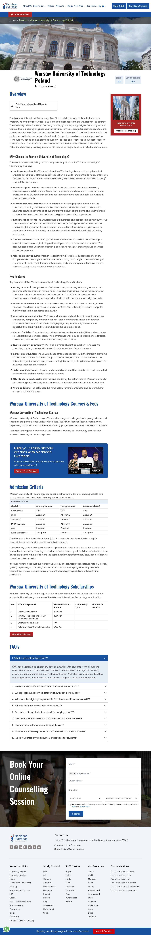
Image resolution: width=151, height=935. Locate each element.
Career (13, 897)
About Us (27, 6)
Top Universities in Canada (123, 871)
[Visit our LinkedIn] (25, 847)
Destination (38, 6)
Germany (47, 890)
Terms (73, 807)
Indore (69, 901)
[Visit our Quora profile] (39, 847)
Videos (51, 6)
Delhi (68, 875)
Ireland (46, 894)
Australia (47, 882)
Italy (45, 901)
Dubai (90, 913)
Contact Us (91, 6)
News (12, 879)
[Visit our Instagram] (11, 847)
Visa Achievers (16, 905)
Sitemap (13, 886)
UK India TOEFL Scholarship (22, 920)
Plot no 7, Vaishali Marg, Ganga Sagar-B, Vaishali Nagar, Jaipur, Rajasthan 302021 (91, 840)
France (46, 897)
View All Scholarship (21, 634)
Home (13, 20)
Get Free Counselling (126, 130)
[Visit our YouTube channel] (20, 847)
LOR (11, 894)
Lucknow (70, 886)
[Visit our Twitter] (30, 847)
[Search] (100, 6)
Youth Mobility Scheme (20, 901)
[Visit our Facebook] (16, 847)
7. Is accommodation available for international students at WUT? (47, 718)
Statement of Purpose (20, 890)
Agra (68, 894)
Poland (22, 20)
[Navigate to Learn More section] (103, 6)
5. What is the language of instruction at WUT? (37, 705)
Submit (76, 813)
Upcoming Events (18, 871)
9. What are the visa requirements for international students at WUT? (48, 731)
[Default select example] (85, 799)
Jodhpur (92, 916)
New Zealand (49, 886)
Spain (45, 913)
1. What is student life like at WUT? (30, 658)
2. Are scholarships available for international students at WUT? (46, 686)
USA (45, 871)
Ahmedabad (94, 890)
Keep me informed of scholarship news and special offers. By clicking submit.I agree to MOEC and (104, 805)
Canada (47, 879)
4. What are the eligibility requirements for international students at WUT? (51, 699)
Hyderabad (71, 890)
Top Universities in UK (120, 879)
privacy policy (85, 807)
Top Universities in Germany (123, 890)
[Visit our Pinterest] (34, 847)
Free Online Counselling (20, 882)
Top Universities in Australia (123, 882)
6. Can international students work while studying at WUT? (43, 712)
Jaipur (68, 871)
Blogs (70, 6)
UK (44, 875)
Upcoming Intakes (18, 875)
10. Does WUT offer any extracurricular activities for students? (44, 737)
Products (60, 6)
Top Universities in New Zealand (125, 886)
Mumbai (92, 879)
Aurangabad (71, 897)
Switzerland (48, 905)
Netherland (48, 909)
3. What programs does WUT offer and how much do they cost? (46, 692)
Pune (68, 882)
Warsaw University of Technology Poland (51, 20)
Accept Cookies (103, 931)
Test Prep (78, 6)
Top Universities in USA (121, 875)
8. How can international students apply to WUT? (38, 725)
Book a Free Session (26, 471)
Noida (68, 879)
